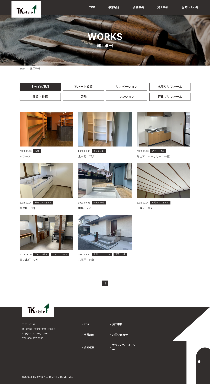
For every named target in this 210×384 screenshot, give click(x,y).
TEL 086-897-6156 (32, 339)
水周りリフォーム (170, 87)
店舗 (83, 97)
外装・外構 (40, 97)
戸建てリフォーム (170, 97)
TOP (92, 7)
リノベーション (127, 87)
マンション (126, 97)
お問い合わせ (190, 7)
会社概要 (138, 7)
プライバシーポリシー (124, 349)
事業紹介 (114, 7)
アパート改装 (83, 87)
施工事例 (162, 7)
